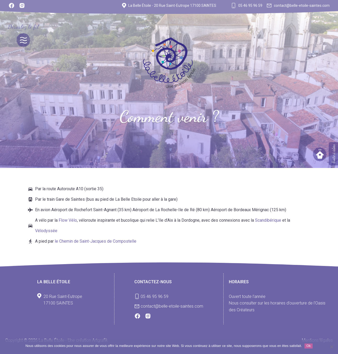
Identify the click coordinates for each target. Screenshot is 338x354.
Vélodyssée (46, 230)
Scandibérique (268, 220)
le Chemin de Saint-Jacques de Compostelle (95, 241)
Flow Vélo (68, 220)
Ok (308, 346)
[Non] (331, 346)
